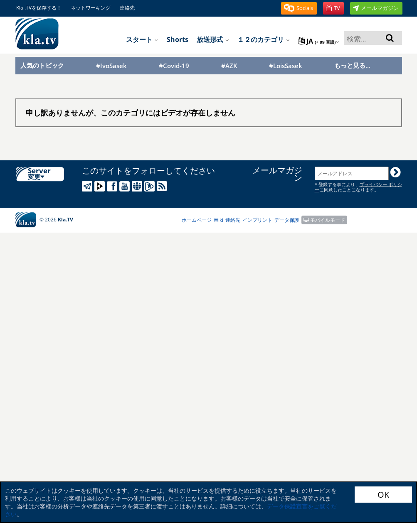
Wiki (218, 219)
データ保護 (286, 219)
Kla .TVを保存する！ (39, 7)
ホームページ (197, 219)
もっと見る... (352, 65)
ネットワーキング (91, 7)
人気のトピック (42, 65)
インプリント (257, 219)
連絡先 (127, 7)
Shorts (177, 39)
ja (319, 41)
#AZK (229, 66)
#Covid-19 (174, 66)
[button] (299, 8)
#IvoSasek (111, 66)
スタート (142, 39)
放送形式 (213, 39)
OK (383, 494)
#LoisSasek (285, 66)
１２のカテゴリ (263, 39)
